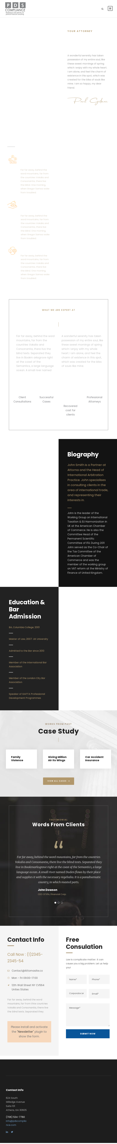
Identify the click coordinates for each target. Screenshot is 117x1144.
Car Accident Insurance (94, 759)
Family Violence (17, 759)
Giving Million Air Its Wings (57, 759)
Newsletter (25, 1033)
